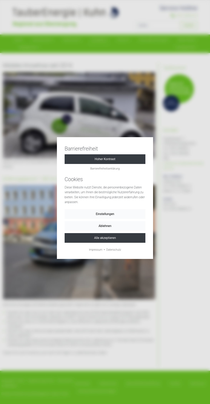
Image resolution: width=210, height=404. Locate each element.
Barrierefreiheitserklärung (105, 168)
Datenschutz (113, 249)
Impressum (95, 249)
